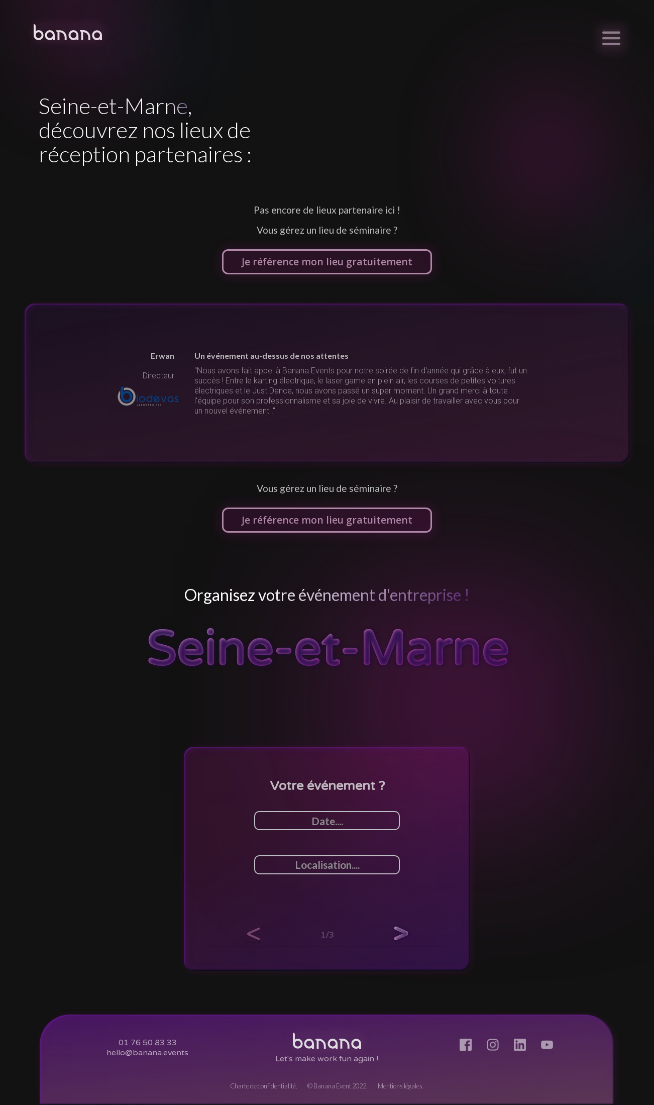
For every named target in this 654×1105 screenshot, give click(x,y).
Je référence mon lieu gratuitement (327, 261)
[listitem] (327, 383)
